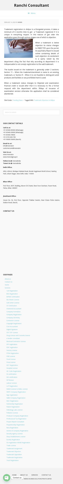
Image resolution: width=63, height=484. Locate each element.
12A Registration (12, 291)
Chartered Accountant (13, 309)
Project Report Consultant (15, 422)
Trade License (11, 445)
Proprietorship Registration (15, 425)
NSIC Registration (12, 401)
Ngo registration (12, 395)
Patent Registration (13, 407)
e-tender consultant (13, 338)
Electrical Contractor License (16, 341)
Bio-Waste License (12, 300)
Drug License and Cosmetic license (18, 335)
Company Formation (13, 312)
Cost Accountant (12, 326)
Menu (33, 13)
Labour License (11, 383)
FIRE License (10, 356)
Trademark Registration (14, 457)
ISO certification (11, 377)
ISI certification (11, 374)
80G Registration (12, 294)
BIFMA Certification (13, 297)
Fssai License (10, 362)
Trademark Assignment (14, 449)
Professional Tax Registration (16, 419)
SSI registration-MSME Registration (18, 443)
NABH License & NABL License (17, 389)
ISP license (10, 380)
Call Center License (12, 303)
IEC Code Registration (13, 371)
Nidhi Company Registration (15, 398)
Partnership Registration (14, 404)
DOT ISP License (12, 332)
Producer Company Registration (17, 416)
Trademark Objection (13, 451)
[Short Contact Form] (31, 240)
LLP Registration (12, 386)
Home (7, 285)
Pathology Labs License (14, 410)
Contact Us (8, 282)
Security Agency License (14, 434)
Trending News (18, 100)
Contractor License (12, 321)
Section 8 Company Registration (17, 431)
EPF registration (11, 344)
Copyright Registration (13, 323)
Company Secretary (13, 318)
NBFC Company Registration (16, 392)
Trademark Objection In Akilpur (44, 100)
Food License (11, 359)
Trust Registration (12, 460)
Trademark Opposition (14, 454)
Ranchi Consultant (31, 5)
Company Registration (13, 315)
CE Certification (11, 306)
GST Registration (12, 365)
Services (7, 288)
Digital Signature (12, 329)
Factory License (11, 350)
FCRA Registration (12, 353)
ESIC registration (12, 347)
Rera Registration (12, 428)
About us (8, 279)
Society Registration (13, 440)
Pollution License (12, 413)
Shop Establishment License (15, 437)
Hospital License (12, 368)
